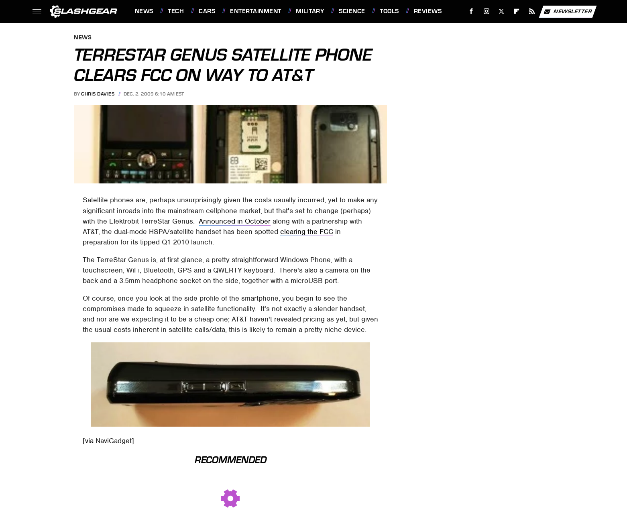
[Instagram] (486, 11)
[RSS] (531, 11)
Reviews (428, 11)
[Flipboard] (517, 11)
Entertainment (255, 11)
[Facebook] (471, 11)
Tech (176, 11)
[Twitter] (501, 11)
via (89, 440)
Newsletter (567, 11)
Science (352, 11)
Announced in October (235, 221)
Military (310, 11)
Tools (389, 11)
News (144, 11)
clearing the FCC (306, 231)
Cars (207, 11)
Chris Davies (97, 94)
